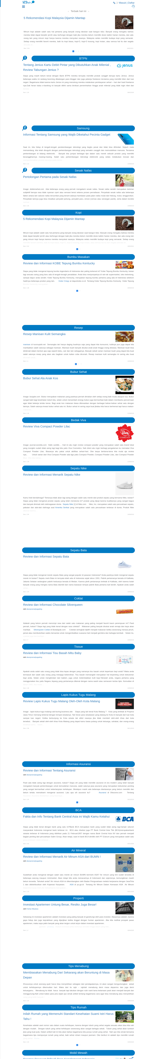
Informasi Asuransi (78, 764)
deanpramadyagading (34, 609)
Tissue (78, 646)
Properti (78, 898)
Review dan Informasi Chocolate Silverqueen (53, 604)
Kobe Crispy (64, 281)
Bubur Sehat (78, 371)
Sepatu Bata (78, 550)
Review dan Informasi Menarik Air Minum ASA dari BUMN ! (62, 856)
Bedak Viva (78, 420)
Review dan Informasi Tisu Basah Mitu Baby (52, 653)
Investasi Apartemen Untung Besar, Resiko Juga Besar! (60, 904)
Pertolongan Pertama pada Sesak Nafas (49, 176)
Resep (78, 327)
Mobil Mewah (78, 1052)
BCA (78, 810)
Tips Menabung (78, 966)
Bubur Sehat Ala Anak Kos (40, 378)
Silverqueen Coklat (42, 630)
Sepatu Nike (78, 468)
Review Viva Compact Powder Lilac (46, 426)
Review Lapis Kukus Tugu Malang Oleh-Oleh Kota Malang (61, 701)
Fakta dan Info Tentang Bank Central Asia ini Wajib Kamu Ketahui (66, 816)
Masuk (122, 2)
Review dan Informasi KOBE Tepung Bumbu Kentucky (59, 263)
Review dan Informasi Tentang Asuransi (49, 770)
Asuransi (102, 793)
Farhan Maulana (32, 909)
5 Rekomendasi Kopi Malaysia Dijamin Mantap (54, 18)
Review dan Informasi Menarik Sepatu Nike (51, 474)
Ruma (36, 1038)
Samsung (83, 128)
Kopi (78, 212)
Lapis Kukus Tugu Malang (78, 694)
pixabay (50, 927)
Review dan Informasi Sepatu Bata (46, 556)
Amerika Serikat (62, 507)
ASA (71, 884)
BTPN (83, 58)
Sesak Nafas (83, 170)
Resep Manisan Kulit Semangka (44, 334)
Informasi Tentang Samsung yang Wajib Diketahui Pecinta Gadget (66, 134)
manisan (26, 344)
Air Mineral (78, 850)
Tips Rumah (78, 1007)
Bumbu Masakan (78, 257)
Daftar (131, 2)
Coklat (78, 598)
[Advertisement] (78, 108)
